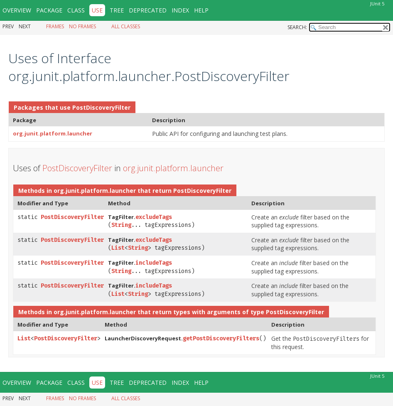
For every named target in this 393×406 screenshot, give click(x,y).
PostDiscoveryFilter (101, 107)
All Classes (125, 26)
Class (76, 10)
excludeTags (153, 217)
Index (180, 10)
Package (49, 10)
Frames (55, 26)
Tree (117, 10)
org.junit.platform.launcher (52, 133)
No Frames (82, 26)
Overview (16, 10)
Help (201, 10)
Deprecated (148, 10)
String (121, 225)
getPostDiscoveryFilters (221, 338)
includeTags (153, 262)
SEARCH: (297, 27)
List (118, 247)
